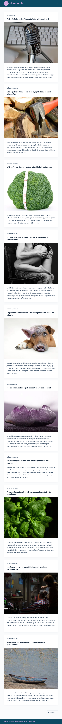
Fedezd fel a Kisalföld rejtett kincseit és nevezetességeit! (29, 388)
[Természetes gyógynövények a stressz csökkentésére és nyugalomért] (31, 517)
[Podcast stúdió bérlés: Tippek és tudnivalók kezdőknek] (31, 42)
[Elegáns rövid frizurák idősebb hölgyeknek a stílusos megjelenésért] (31, 593)
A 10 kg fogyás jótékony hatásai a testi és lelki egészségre (29, 167)
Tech (13, 15)
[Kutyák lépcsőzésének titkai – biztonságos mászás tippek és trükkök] (31, 338)
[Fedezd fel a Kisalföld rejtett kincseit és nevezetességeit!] (31, 411)
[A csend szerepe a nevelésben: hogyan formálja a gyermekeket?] (31, 668)
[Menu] (57, 3)
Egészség (9, 88)
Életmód (9, 15)
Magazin (14, 233)
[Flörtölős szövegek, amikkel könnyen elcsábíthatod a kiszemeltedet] (31, 263)
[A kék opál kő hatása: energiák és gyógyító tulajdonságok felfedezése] (31, 117)
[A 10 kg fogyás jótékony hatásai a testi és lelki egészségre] (31, 190)
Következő (52, 712)
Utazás (14, 384)
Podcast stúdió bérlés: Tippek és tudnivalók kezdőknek (28, 19)
